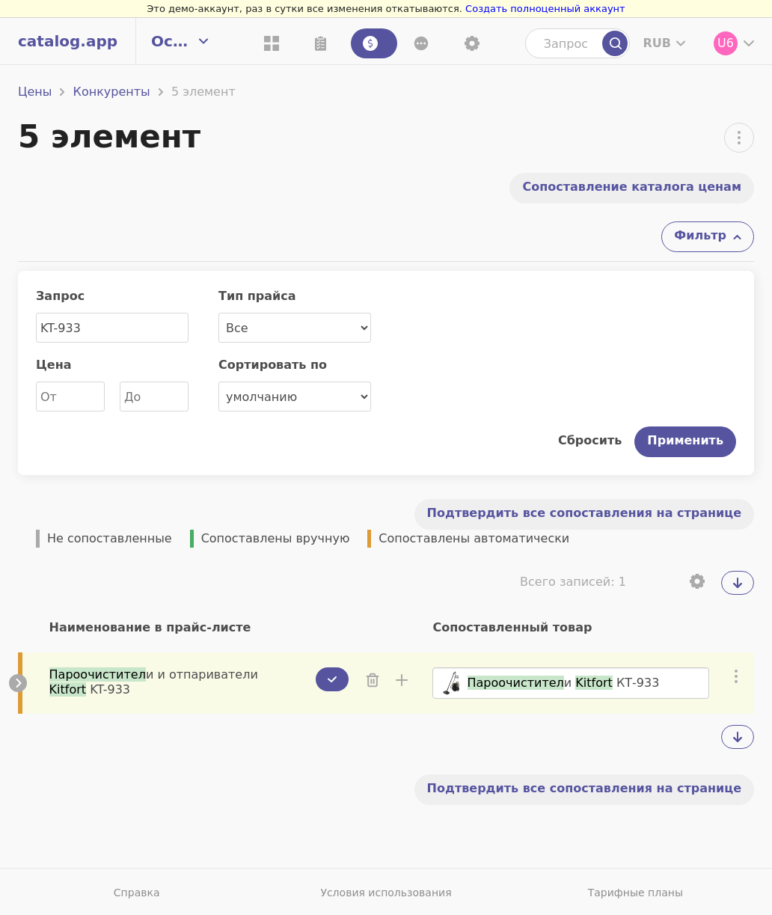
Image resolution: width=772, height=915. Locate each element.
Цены (35, 92)
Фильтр (700, 235)
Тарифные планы (635, 893)
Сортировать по (272, 365)
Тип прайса (257, 296)
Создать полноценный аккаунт (545, 8)
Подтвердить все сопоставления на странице (584, 513)
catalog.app (67, 41)
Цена (54, 365)
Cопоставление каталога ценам (631, 187)
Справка (137, 893)
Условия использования (385, 893)
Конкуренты (111, 92)
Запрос (60, 296)
